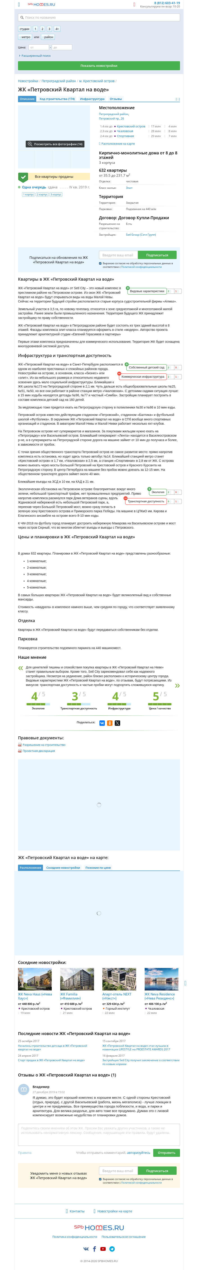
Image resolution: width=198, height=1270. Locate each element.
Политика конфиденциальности (74, 1237)
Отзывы (116, 99)
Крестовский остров (131, 126)
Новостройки (28, 81)
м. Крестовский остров (97, 81)
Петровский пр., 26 (111, 118)
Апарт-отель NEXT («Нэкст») (119, 984)
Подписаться (157, 255)
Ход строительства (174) (57, 99)
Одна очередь (34, 187)
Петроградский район (59, 81)
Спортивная (125, 136)
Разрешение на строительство (44, 745)
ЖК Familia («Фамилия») (77, 984)
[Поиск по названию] (99, 17)
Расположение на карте (118, 144)
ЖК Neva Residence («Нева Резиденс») (161, 984)
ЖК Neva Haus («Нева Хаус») (35, 984)
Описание (27, 99)
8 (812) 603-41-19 (167, 3)
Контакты (77, 1211)
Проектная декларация (39, 751)
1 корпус (28, 194)
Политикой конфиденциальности (141, 266)
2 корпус (42, 194)
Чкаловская (125, 131)
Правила (25, 1152)
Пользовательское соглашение (124, 1237)
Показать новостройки (99, 65)
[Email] (118, 255)
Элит (129, 188)
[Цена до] (62, 47)
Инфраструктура (92, 99)
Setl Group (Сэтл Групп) (141, 235)
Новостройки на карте (114, 1211)
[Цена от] (39, 47)
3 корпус (56, 194)
